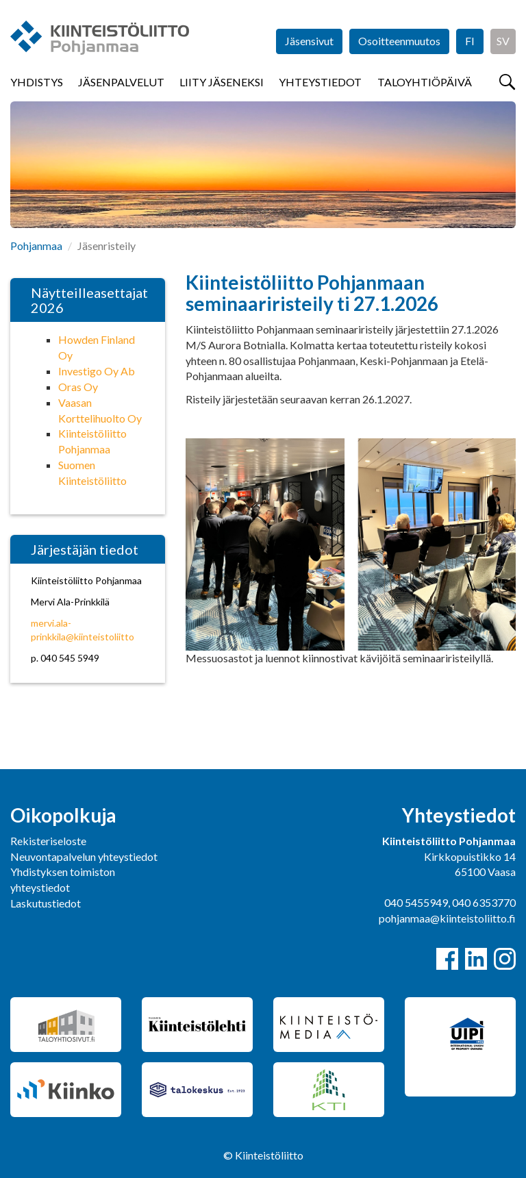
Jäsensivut (309, 40)
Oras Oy (78, 386)
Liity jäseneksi (221, 81)
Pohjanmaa (36, 245)
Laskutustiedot (45, 903)
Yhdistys (36, 81)
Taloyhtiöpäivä (424, 81)
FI (470, 40)
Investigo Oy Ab (96, 370)
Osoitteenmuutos (399, 40)
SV (503, 40)
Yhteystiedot (320, 81)
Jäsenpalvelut (121, 81)
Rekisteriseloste (48, 840)
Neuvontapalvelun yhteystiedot (84, 856)
